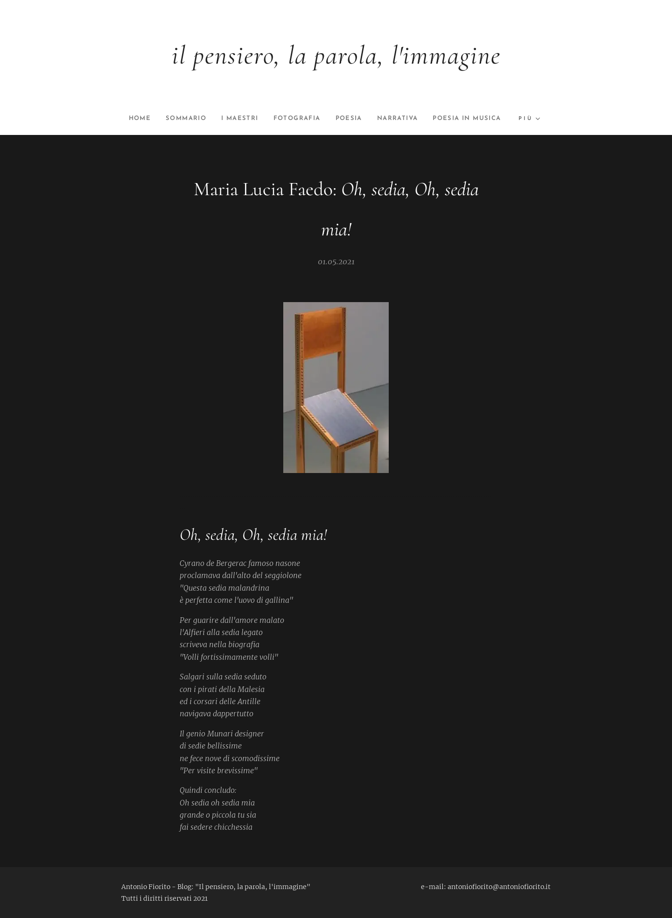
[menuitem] (173, 118)
